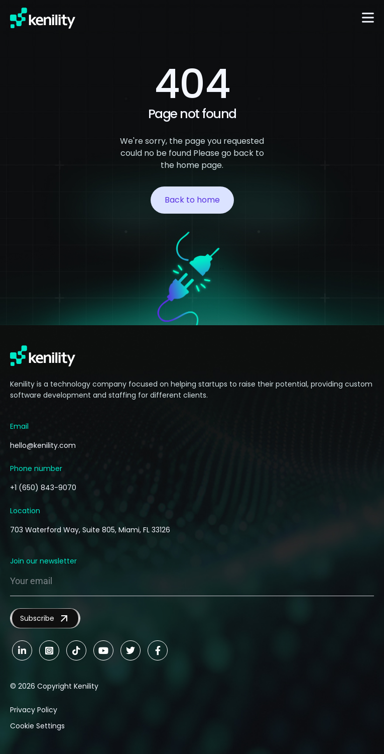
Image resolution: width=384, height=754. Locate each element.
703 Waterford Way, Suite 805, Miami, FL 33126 (90, 530)
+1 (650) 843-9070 (43, 488)
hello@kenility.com (43, 445)
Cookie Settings (37, 726)
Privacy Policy (33, 710)
